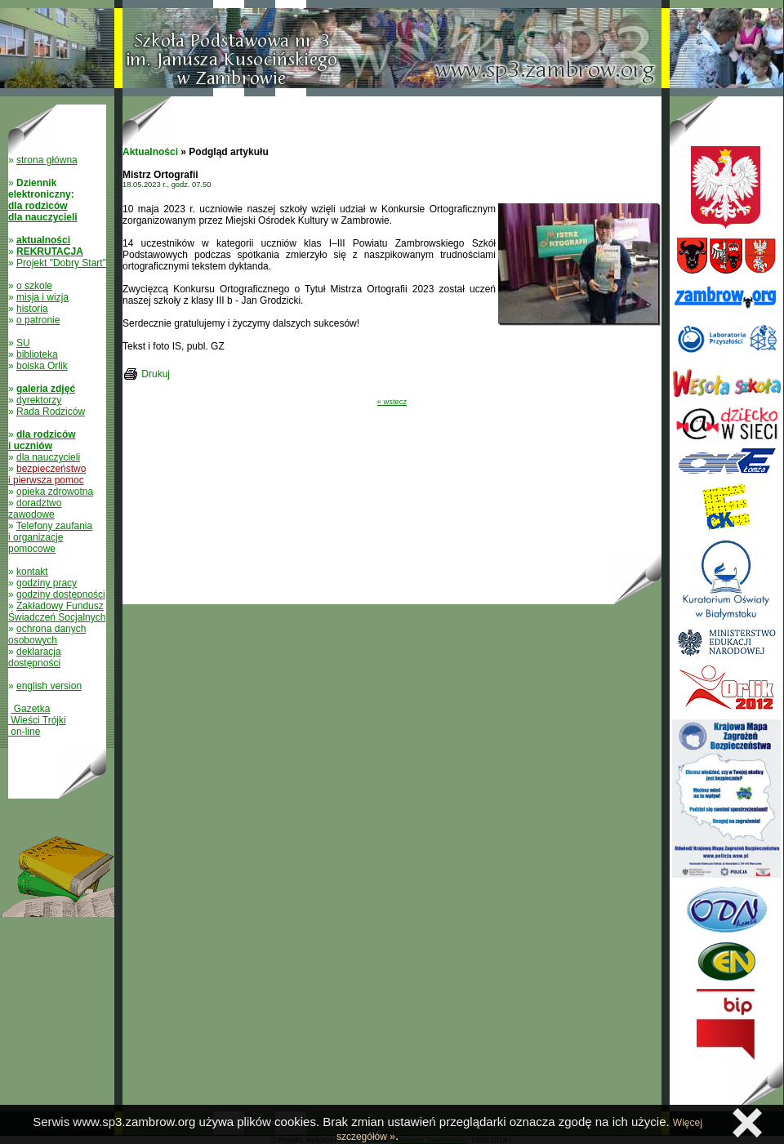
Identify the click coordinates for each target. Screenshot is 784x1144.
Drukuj (155, 374)
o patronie (38, 320)
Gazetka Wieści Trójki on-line (37, 720)
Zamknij (747, 1122)
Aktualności (150, 152)
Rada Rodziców (50, 411)
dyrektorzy (38, 400)
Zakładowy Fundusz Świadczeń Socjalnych (56, 611)
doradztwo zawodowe (34, 508)
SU (23, 343)
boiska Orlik (42, 366)
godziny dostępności (60, 594)
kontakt (32, 571)
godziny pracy (46, 583)
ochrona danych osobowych (47, 634)
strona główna (47, 160)
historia (32, 308)
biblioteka (37, 354)
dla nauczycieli (48, 457)
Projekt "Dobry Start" (61, 263)
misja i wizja (42, 297)
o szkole (34, 286)
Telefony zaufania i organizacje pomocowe (50, 537)
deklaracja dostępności (34, 657)
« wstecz (392, 402)
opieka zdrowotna (54, 491)
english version (49, 686)
